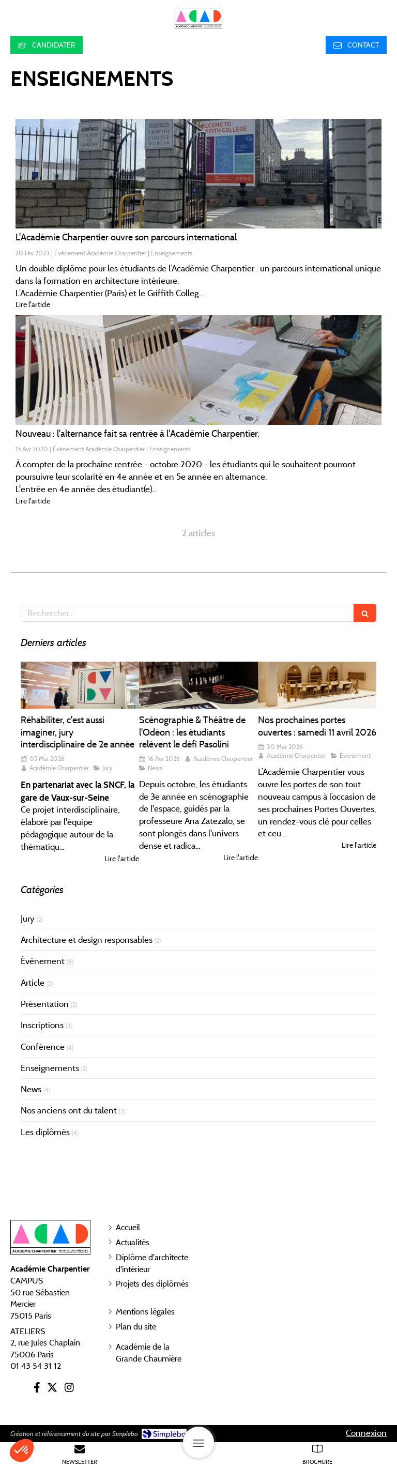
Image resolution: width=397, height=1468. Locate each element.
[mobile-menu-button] (198, 1442)
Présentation (45, 1004)
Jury (28, 918)
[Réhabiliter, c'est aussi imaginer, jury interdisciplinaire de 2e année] (80, 685)
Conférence (43, 1046)
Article (32, 982)
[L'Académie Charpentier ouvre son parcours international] (198, 173)
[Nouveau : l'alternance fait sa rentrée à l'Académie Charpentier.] (198, 369)
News (31, 1089)
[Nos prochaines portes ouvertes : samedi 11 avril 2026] (317, 685)
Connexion (366, 1433)
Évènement (43, 961)
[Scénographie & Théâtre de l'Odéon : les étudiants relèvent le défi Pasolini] (198, 685)
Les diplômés (45, 1132)
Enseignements (50, 1068)
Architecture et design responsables (86, 939)
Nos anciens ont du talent (69, 1110)
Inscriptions (42, 1025)
